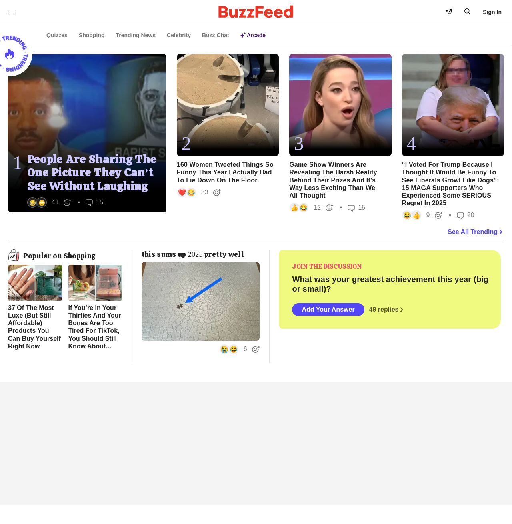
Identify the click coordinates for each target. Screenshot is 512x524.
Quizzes (57, 35)
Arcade (253, 35)
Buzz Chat (215, 35)
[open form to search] (467, 11)
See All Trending (476, 232)
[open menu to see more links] (12, 12)
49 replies (387, 309)
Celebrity (179, 35)
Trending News (136, 35)
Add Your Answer (328, 309)
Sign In (492, 12)
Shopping (92, 35)
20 (465, 215)
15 (94, 202)
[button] (49, 202)
